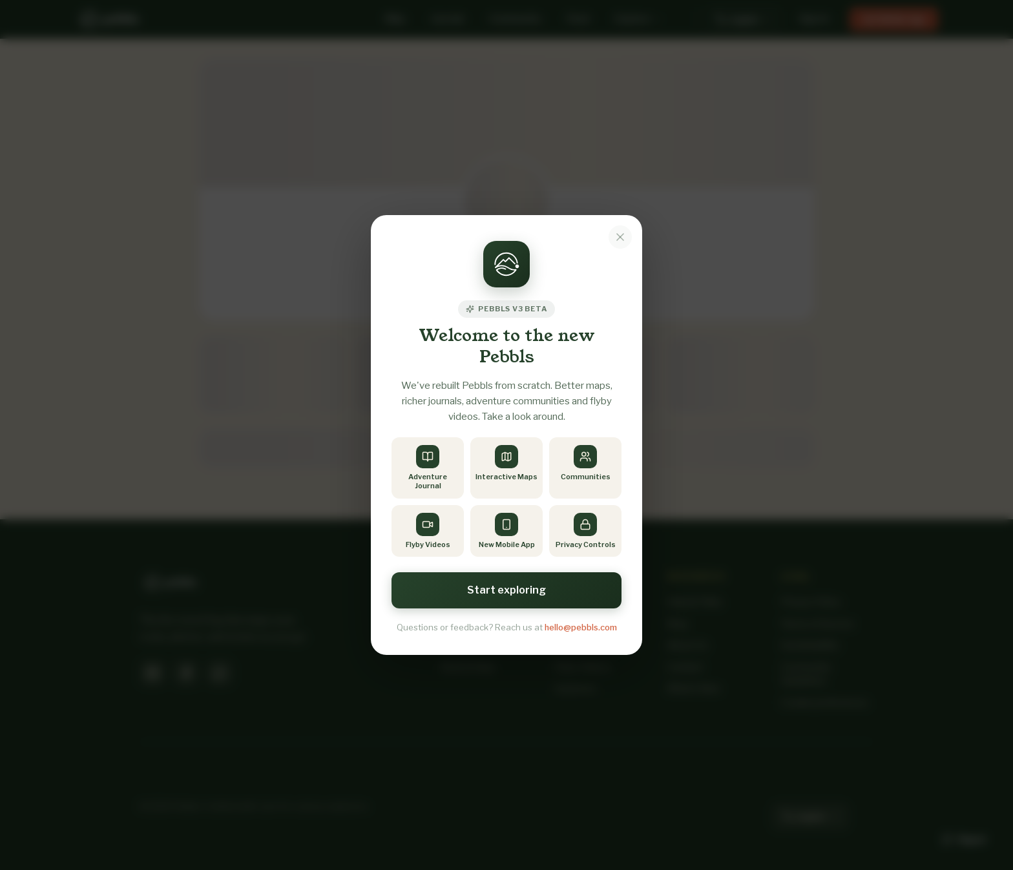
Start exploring (506, 590)
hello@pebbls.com (581, 627)
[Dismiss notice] (620, 237)
